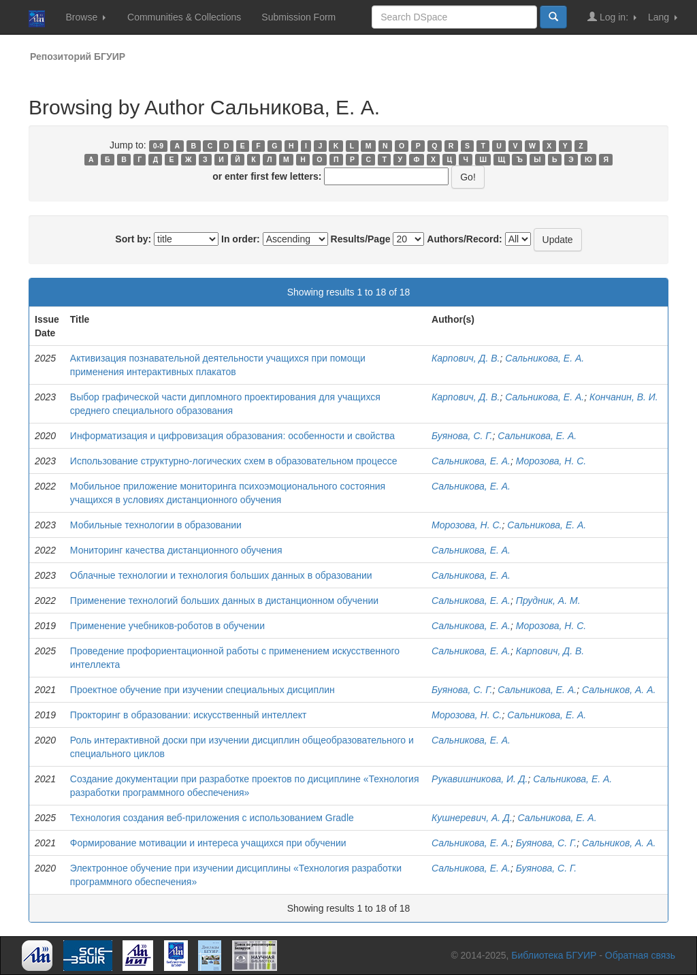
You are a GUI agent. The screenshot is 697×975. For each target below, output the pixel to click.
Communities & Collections (184, 17)
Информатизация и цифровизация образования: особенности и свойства (232, 435)
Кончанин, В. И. (623, 396)
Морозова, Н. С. (551, 460)
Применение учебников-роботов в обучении (167, 625)
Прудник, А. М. (548, 600)
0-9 (158, 146)
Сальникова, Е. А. (544, 358)
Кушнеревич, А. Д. (472, 817)
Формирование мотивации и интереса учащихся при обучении (208, 842)
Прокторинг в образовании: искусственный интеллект (188, 714)
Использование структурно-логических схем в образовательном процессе (234, 460)
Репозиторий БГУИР (77, 56)
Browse (85, 17)
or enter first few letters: (266, 176)
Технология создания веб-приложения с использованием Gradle (212, 817)
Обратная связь (640, 955)
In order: (240, 239)
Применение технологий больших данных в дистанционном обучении (224, 600)
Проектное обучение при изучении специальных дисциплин (202, 689)
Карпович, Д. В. (466, 358)
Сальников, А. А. (618, 689)
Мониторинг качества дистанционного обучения (176, 550)
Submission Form (298, 17)
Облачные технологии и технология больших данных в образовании (221, 575)
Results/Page (361, 239)
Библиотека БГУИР (553, 955)
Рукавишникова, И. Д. (480, 778)
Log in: (611, 16)
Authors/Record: (464, 239)
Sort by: (133, 239)
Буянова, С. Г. (462, 435)
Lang (662, 17)
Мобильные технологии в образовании (156, 525)
